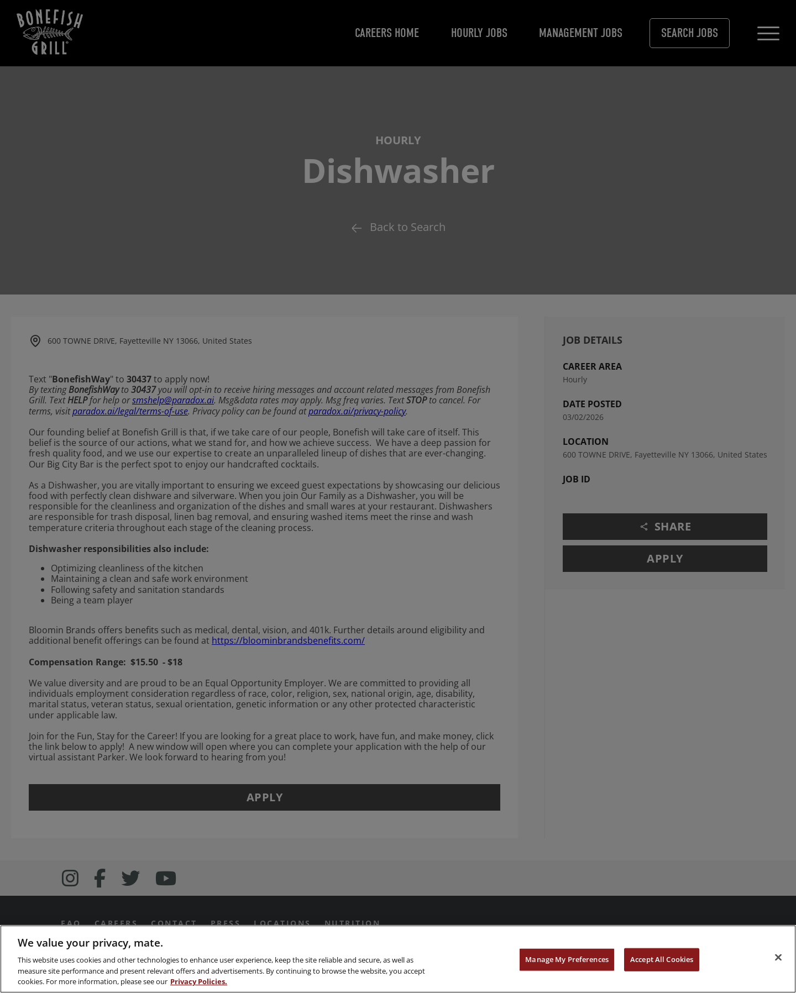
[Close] (778, 957)
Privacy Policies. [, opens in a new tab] (198, 981)
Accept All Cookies (661, 959)
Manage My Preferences (567, 959)
